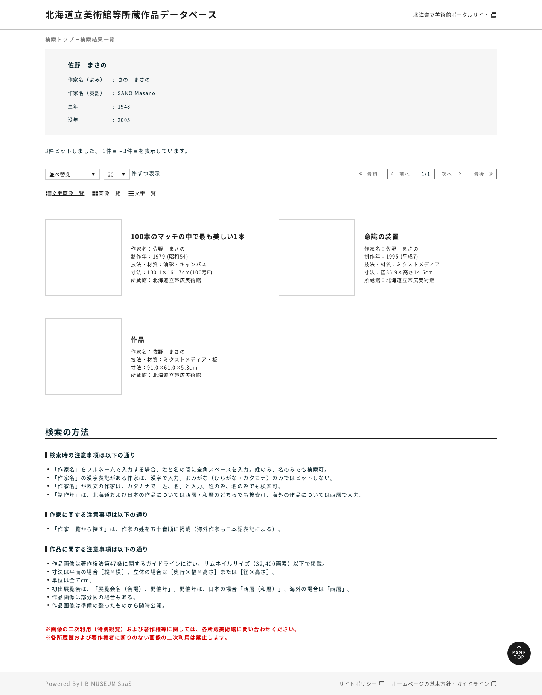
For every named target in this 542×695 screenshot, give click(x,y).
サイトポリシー (358, 683)
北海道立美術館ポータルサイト (451, 14)
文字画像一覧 (64, 192)
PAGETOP (519, 654)
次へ (447, 173)
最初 (372, 173)
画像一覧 (106, 192)
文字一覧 (142, 192)
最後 (479, 173)
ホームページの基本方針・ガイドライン (440, 683)
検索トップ (59, 39)
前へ (404, 173)
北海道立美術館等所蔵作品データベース (131, 14)
